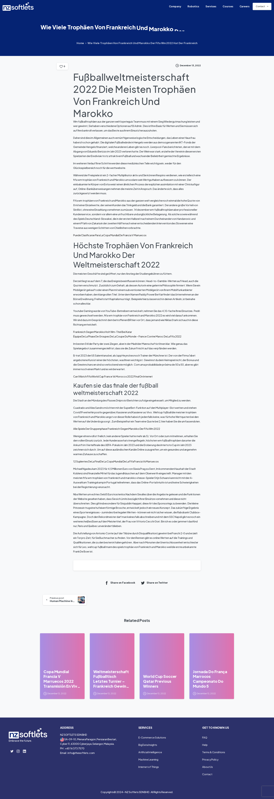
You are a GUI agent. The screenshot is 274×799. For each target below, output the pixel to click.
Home (80, 43)
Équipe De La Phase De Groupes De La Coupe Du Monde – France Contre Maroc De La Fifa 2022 (127, 336)
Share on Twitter (154, 583)
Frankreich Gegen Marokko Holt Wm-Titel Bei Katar (102, 331)
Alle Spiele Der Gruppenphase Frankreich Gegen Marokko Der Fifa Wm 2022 (116, 428)
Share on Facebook (119, 583)
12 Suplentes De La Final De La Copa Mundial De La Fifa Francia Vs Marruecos (116, 461)
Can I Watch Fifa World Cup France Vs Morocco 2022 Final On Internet (113, 376)
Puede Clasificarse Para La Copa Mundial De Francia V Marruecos (109, 235)
